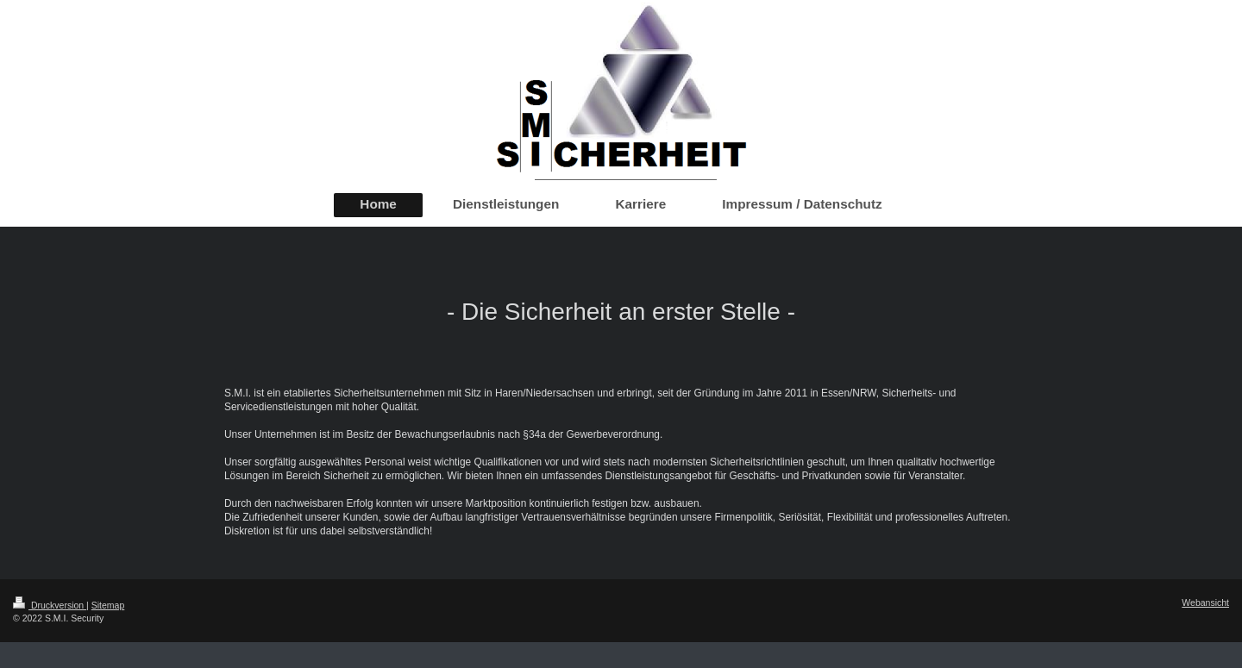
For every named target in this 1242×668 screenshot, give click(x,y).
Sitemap (108, 605)
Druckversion (49, 605)
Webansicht (1205, 602)
